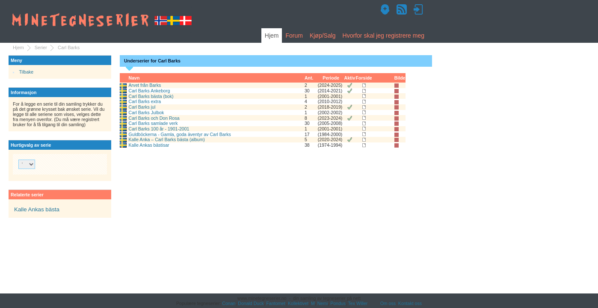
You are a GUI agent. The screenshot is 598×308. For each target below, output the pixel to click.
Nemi (322, 303)
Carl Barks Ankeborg (149, 90)
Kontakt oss (410, 303)
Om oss (388, 303)
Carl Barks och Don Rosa (154, 118)
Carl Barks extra (145, 101)
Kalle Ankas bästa (36, 209)
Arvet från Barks (145, 85)
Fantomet (276, 303)
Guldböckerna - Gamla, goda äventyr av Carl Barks (180, 134)
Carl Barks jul (142, 107)
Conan (228, 303)
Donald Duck (250, 303)
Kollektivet (298, 303)
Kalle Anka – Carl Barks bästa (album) (167, 139)
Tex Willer (358, 303)
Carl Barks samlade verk (153, 123)
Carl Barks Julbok (146, 112)
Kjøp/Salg (323, 35)
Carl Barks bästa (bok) (151, 96)
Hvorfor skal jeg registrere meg (383, 35)
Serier (41, 47)
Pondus (338, 303)
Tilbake (26, 71)
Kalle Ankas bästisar (149, 145)
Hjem (272, 35)
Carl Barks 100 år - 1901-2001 (159, 128)
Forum (293, 35)
